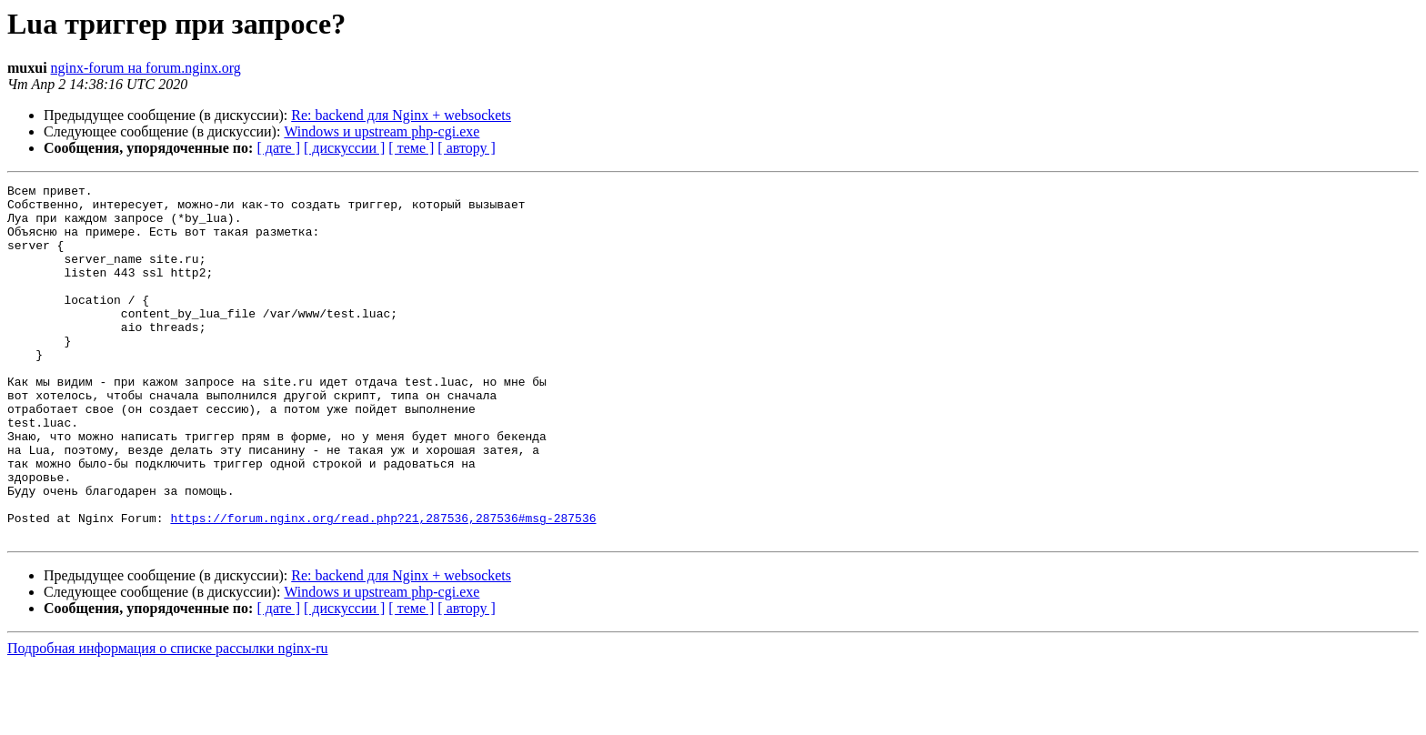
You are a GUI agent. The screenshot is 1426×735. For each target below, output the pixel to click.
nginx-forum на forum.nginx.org (146, 68)
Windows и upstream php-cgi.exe (381, 131)
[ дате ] (278, 148)
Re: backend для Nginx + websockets (401, 115)
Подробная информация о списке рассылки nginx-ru (167, 719)
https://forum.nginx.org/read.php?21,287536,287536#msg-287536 (383, 586)
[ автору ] (466, 148)
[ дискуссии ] (344, 148)
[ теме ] (411, 148)
